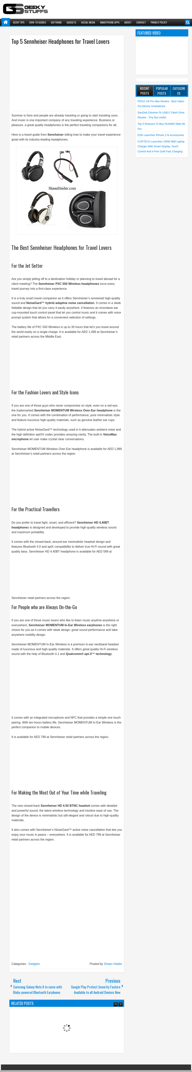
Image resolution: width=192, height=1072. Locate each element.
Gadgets (71, 22)
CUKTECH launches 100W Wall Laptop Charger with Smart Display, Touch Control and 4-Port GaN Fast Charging (161, 146)
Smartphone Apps (109, 22)
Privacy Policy (159, 22)
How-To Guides (37, 22)
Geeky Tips (18, 22)
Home (6, 22)
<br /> (22, 361)
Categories (179, 91)
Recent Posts (144, 91)
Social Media (88, 22)
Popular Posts (162, 91)
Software (56, 22)
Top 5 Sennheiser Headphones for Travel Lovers (60, 41)
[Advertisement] (63, 77)
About (127, 22)
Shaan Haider (113, 963)
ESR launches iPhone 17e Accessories (161, 135)
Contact (141, 22)
